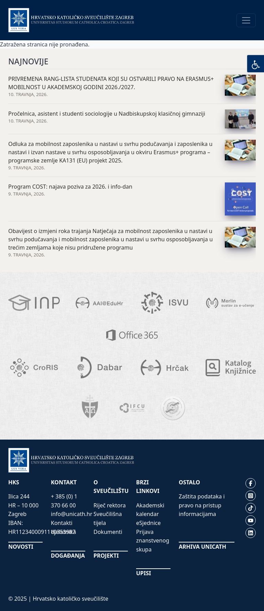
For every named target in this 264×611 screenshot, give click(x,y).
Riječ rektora (110, 505)
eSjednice (148, 523)
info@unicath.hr (71, 514)
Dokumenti (108, 532)
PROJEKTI (106, 555)
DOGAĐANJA (68, 555)
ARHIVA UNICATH (202, 546)
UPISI (143, 573)
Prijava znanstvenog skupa (152, 540)
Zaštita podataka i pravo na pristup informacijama (202, 505)
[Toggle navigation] (246, 20)
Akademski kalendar (150, 510)
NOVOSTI (20, 546)
